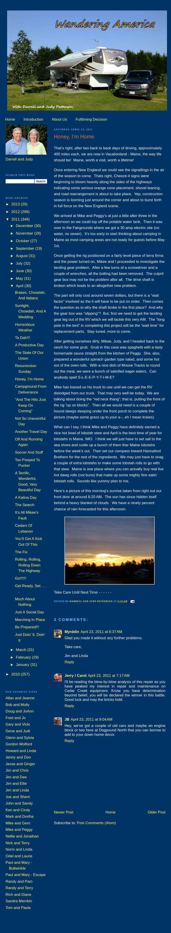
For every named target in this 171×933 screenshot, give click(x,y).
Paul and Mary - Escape (26, 875)
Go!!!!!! (20, 578)
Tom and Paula (18, 908)
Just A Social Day (29, 612)
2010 (16, 674)
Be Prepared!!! (27, 627)
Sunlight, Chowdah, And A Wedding (30, 311)
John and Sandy (19, 803)
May (20, 278)
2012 (16, 212)
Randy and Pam (19, 881)
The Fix (21, 552)
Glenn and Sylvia (20, 738)
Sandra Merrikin (19, 901)
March (21, 650)
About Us (59, 119)
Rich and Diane (18, 894)
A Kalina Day (26, 497)
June (20, 271)
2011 (16, 219)
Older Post (156, 812)
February (24, 657)
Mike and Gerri (18, 823)
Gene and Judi (18, 731)
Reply (69, 662)
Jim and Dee (16, 777)
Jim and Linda (17, 790)
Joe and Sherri (18, 797)
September (25, 248)
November (25, 233)
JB (67, 719)
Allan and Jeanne (20, 698)
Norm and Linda (19, 849)
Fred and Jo (16, 718)
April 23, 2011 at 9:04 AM (91, 719)
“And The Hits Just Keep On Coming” (30, 405)
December (25, 226)
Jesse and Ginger (20, 764)
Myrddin (72, 632)
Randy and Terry (19, 888)
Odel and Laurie (19, 856)
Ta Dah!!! (22, 338)
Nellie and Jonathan (22, 836)
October (23, 241)
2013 (16, 204)
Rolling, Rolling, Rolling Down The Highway (28, 565)
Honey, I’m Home (29, 379)
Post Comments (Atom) (96, 823)
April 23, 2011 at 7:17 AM (108, 675)
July (20, 263)
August (22, 256)
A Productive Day (29, 345)
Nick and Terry (18, 843)
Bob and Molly (17, 705)
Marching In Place (30, 620)
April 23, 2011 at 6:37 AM (101, 632)
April (20, 286)
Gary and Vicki (18, 724)
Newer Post (63, 812)
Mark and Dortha (20, 816)
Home (10, 119)
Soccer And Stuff (29, 452)
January (23, 665)
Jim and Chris (17, 770)
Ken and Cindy (18, 810)
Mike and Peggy (19, 830)
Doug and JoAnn (20, 711)
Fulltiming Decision (91, 119)
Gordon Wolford (19, 744)
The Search (24, 505)
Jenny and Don (18, 757)
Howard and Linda (21, 751)
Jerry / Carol (76, 675)
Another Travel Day (31, 432)
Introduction (33, 119)
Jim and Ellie (16, 783)
